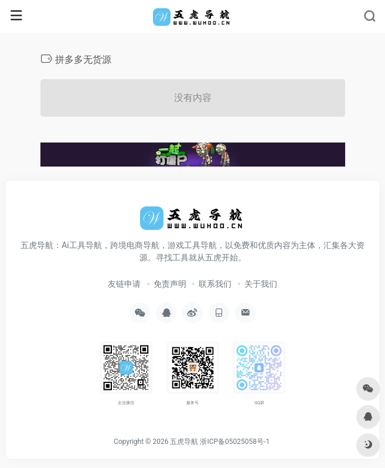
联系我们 (215, 284)
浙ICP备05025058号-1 (235, 442)
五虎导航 (184, 442)
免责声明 (170, 284)
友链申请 (124, 284)
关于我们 (260, 284)
